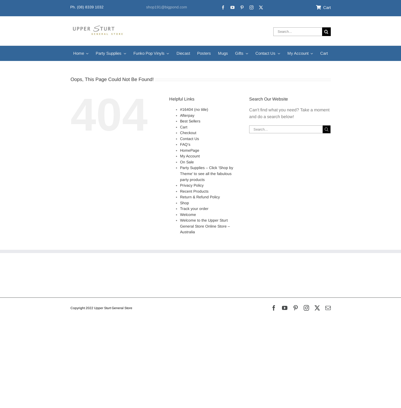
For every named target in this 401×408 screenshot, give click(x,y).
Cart (183, 127)
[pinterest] (242, 7)
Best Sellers (190, 121)
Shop (184, 203)
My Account (190, 156)
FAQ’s (185, 144)
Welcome (188, 214)
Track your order (194, 208)
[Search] (326, 31)
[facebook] (223, 7)
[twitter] (261, 7)
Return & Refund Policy (200, 197)
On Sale (187, 162)
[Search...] (297, 31)
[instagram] (251, 7)
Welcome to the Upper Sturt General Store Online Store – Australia (205, 226)
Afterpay (187, 115)
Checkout (188, 133)
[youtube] (232, 7)
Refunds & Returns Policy (95, 272)
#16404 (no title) (194, 109)
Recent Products (194, 191)
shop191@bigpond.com (166, 7)
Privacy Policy (192, 185)
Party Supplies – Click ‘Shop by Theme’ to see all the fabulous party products (206, 174)
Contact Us (189, 139)
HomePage (189, 150)
